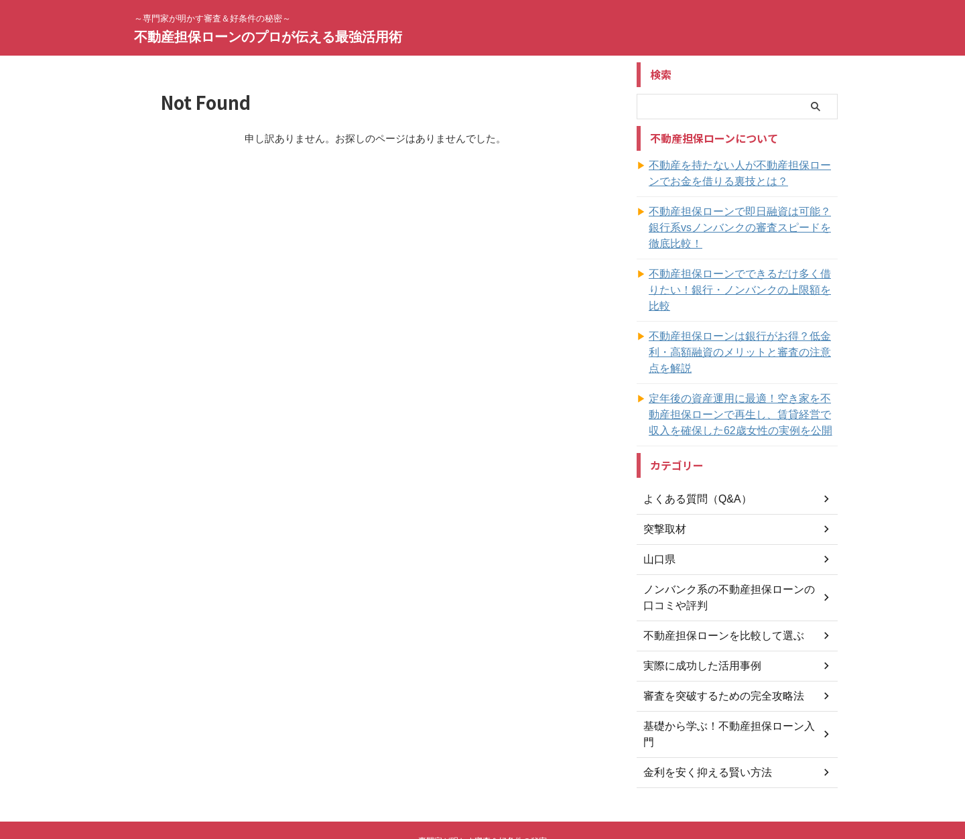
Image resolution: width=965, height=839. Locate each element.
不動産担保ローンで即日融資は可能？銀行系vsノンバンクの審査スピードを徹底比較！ (742, 219)
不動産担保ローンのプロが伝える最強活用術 (268, 36)
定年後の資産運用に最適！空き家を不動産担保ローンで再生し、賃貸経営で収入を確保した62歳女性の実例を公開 (742, 366)
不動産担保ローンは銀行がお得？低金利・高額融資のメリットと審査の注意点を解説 (742, 312)
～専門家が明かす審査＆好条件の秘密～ (482, 776)
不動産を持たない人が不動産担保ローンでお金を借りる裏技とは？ (742, 173)
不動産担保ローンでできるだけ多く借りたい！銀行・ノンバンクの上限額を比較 (738, 266)
